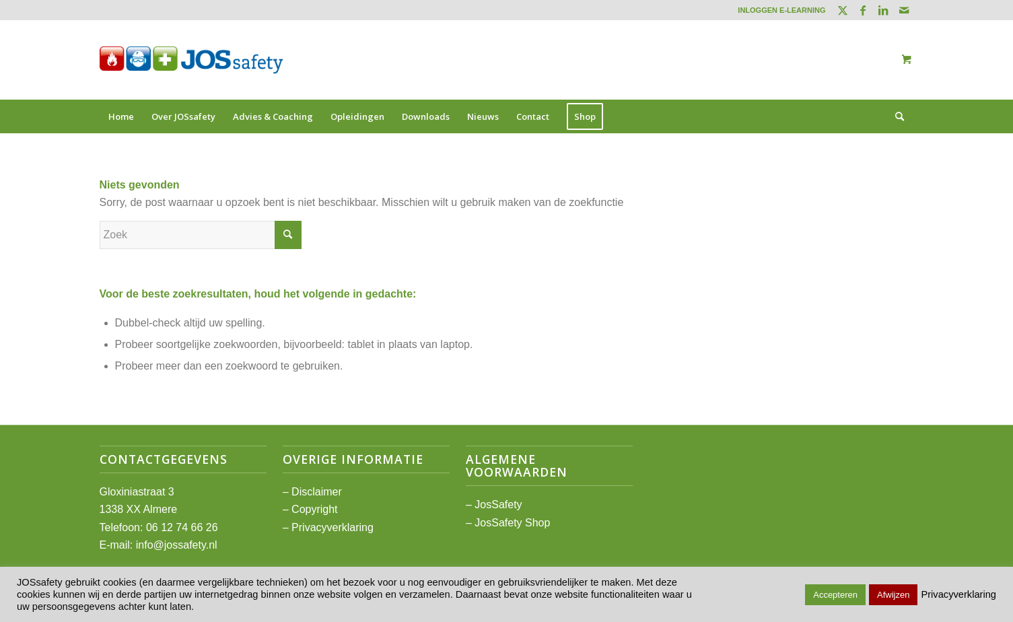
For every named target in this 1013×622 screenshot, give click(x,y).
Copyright (314, 509)
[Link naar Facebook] (863, 10)
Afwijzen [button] (893, 595)
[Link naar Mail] (904, 10)
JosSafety (498, 504)
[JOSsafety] (191, 60)
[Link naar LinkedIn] (883, 10)
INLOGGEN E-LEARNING (781, 10)
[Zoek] (895, 116)
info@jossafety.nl (176, 545)
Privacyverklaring (332, 527)
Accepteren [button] (835, 595)
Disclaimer (316, 491)
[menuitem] (778, 10)
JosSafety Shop (512, 522)
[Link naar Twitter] (843, 10)
